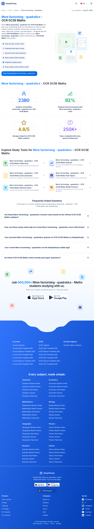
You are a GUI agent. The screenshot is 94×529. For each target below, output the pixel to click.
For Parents (6, 512)
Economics (53, 380)
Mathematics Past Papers (31, 412)
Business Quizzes (28, 459)
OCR (10, 10)
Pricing (4, 503)
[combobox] (83, 3)
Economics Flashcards (57, 396)
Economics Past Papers (57, 390)
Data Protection (37, 523)
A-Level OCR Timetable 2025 (23, 355)
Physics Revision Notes (57, 427)
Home (3, 10)
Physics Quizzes (54, 437)
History (52, 446)
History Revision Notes (57, 449)
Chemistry (26, 380)
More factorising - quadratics (31, 10)
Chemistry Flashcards (29, 396)
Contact (45, 515)
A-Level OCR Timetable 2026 (23, 364)
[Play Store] (58, 297)
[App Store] (36, 297)
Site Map (58, 523)
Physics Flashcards (55, 440)
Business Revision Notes (30, 449)
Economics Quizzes (55, 393)
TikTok (86, 509)
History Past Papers (56, 456)
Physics (52, 424)
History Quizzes (54, 459)
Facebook (87, 499)
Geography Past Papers (30, 434)
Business (26, 446)
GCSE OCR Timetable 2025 (48, 355)
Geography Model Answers (31, 430)
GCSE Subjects (44, 345)
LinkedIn (86, 515)
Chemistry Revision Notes (31, 383)
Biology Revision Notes (57, 405)
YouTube (86, 512)
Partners (46, 503)
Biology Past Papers (56, 412)
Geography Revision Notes (31, 427)
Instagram (87, 506)
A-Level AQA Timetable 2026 (23, 358)
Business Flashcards (29, 462)
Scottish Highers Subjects (72, 345)
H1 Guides (5, 509)
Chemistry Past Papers (30, 390)
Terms (45, 509)
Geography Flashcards (30, 440)
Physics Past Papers (56, 434)
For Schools (6, 515)
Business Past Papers (29, 456)
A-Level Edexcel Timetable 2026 (24, 361)
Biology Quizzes (54, 415)
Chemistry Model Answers (31, 386)
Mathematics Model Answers (32, 408)
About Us (46, 499)
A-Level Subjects (18, 345)
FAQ (44, 512)
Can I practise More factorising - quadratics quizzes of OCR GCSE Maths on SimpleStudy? (47, 237)
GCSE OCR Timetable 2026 (48, 364)
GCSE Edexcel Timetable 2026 (49, 361)
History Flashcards (55, 462)
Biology (52, 402)
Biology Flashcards (55, 418)
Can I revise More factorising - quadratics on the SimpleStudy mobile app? (47, 247)
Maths (16, 10)
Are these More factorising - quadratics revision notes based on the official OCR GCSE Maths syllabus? (47, 216)
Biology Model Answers (57, 408)
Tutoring (5, 506)
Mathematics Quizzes (29, 415)
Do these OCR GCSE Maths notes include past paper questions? (47, 257)
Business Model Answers (31, 452)
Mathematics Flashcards (30, 418)
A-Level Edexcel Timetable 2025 (24, 351)
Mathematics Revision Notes (32, 405)
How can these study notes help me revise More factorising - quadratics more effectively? (47, 227)
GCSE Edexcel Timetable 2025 (49, 351)
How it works (6, 499)
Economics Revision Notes (58, 383)
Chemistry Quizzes (28, 393)
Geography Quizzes (29, 437)
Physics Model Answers (57, 430)
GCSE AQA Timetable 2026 (48, 358)
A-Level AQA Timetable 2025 (23, 348)
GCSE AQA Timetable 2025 (48, 348)
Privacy (45, 506)
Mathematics (27, 402)
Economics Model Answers (58, 386)
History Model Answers (57, 452)
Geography (26, 424)
